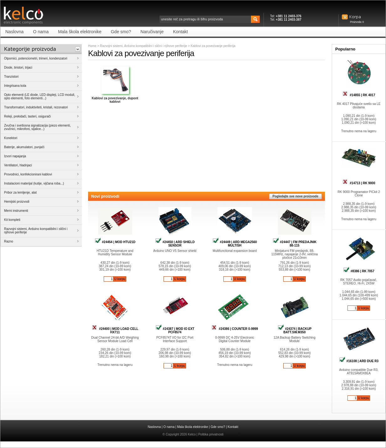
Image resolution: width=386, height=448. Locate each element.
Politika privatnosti (211, 434)
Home (92, 46)
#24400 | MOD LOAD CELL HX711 (115, 330)
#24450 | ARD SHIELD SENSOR (175, 243)
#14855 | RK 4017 (358, 95)
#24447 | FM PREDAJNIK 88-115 (295, 243)
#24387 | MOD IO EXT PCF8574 (174, 330)
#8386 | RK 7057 (358, 271)
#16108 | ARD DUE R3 (358, 361)
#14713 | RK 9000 (358, 183)
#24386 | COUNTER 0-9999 (234, 329)
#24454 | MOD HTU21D (115, 242)
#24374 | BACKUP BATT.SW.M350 (294, 330)
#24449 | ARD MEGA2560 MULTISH (234, 243)
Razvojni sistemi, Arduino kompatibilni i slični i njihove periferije (143, 46)
